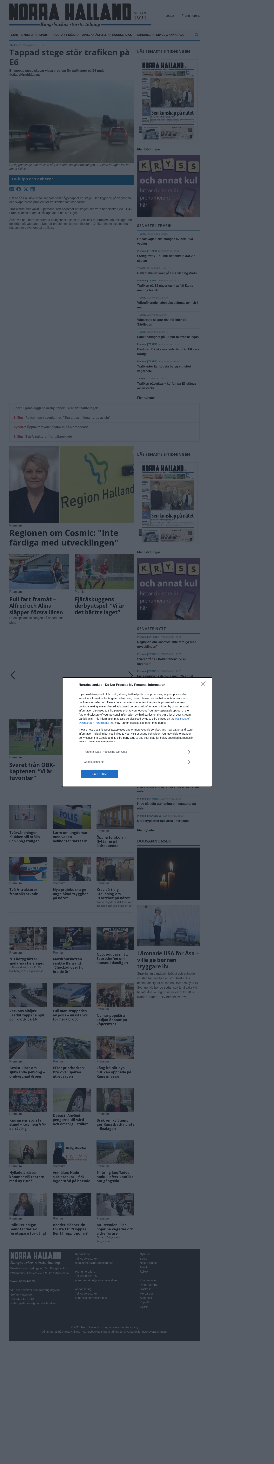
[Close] (204, 685)
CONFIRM (99, 773)
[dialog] (137, 732)
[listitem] (137, 752)
